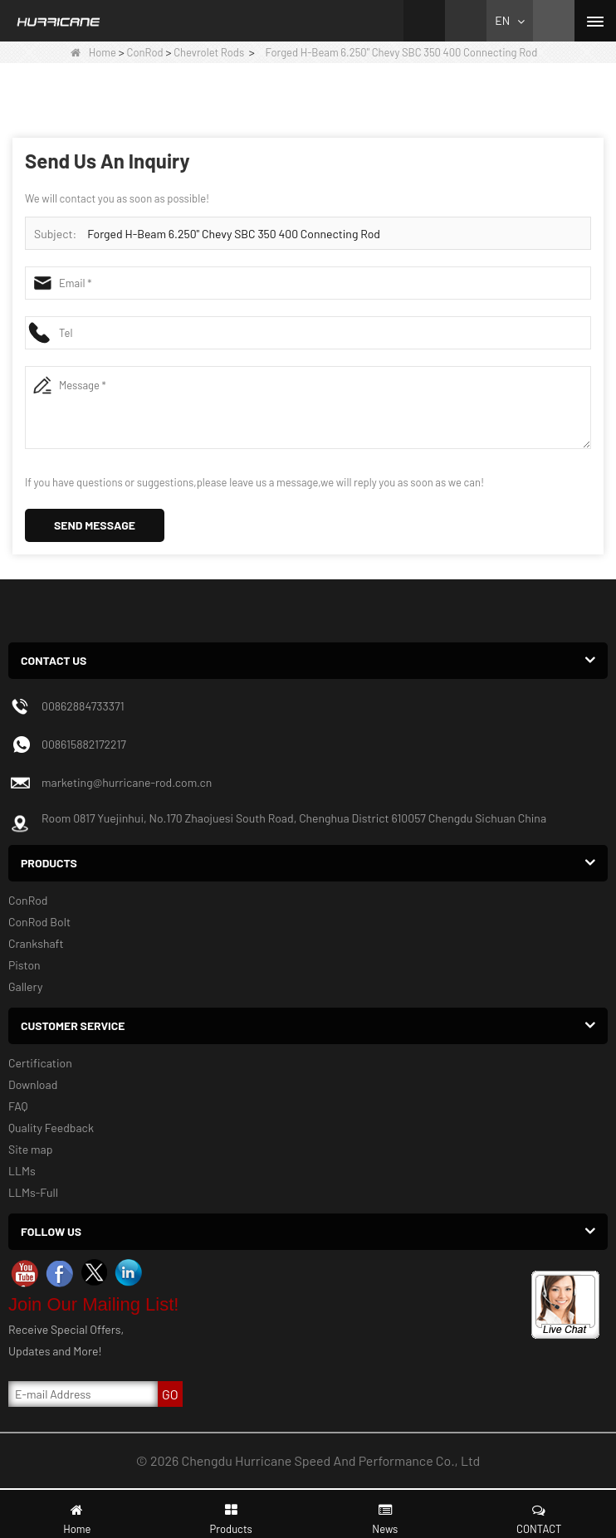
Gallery (25, 986)
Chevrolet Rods (209, 52)
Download (32, 1084)
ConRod (145, 52)
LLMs (22, 1171)
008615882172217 (84, 744)
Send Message (94, 525)
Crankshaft (36, 943)
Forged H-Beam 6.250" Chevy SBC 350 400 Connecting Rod (233, 234)
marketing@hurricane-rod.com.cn (127, 782)
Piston (24, 965)
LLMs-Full (33, 1192)
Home (93, 52)
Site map (30, 1149)
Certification (40, 1063)
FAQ (18, 1106)
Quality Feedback (51, 1128)
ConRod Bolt (39, 922)
